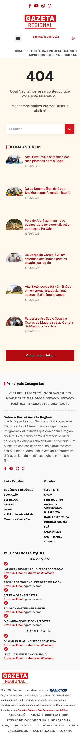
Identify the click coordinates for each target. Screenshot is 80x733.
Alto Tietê (32, 393)
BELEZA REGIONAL (62, 55)
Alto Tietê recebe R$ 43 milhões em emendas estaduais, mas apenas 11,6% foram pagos (48, 290)
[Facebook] (30, 6)
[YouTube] (36, 6)
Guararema (60, 720)
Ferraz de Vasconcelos (26, 720)
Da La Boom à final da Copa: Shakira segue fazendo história (47, 191)
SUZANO (67, 398)
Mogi (39, 398)
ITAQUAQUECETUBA (42, 404)
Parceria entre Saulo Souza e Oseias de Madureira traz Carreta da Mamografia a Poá (49, 322)
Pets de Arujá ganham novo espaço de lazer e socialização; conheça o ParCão (48, 224)
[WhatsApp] (49, 6)
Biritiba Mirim (57, 715)
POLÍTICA (38, 51)
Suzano (52, 398)
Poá (72, 725)
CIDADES (22, 51)
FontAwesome (45, 710)
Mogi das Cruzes (19, 398)
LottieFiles (61, 710)
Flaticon (32, 710)
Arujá (35, 715)
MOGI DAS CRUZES (57, 393)
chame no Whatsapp (41, 572)
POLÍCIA (55, 51)
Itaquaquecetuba (17, 725)
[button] (18, 38)
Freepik (22, 710)
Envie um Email (13, 572)
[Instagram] (43, 6)
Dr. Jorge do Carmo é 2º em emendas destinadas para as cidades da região (46, 259)
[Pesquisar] (69, 129)
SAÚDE (69, 51)
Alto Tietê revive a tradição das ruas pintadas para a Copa (47, 159)
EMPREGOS (36, 55)
